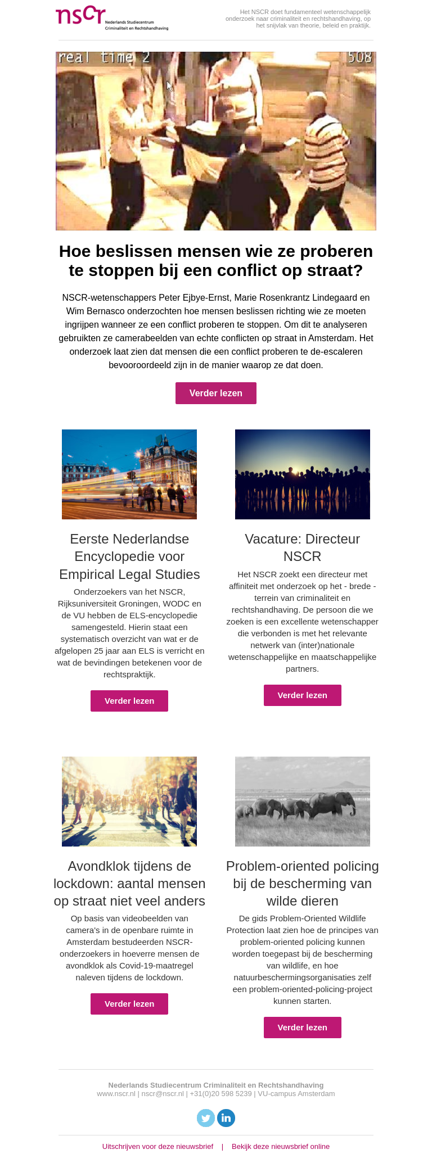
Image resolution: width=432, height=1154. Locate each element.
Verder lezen (216, 393)
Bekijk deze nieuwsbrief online (281, 1146)
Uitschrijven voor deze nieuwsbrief (157, 1146)
